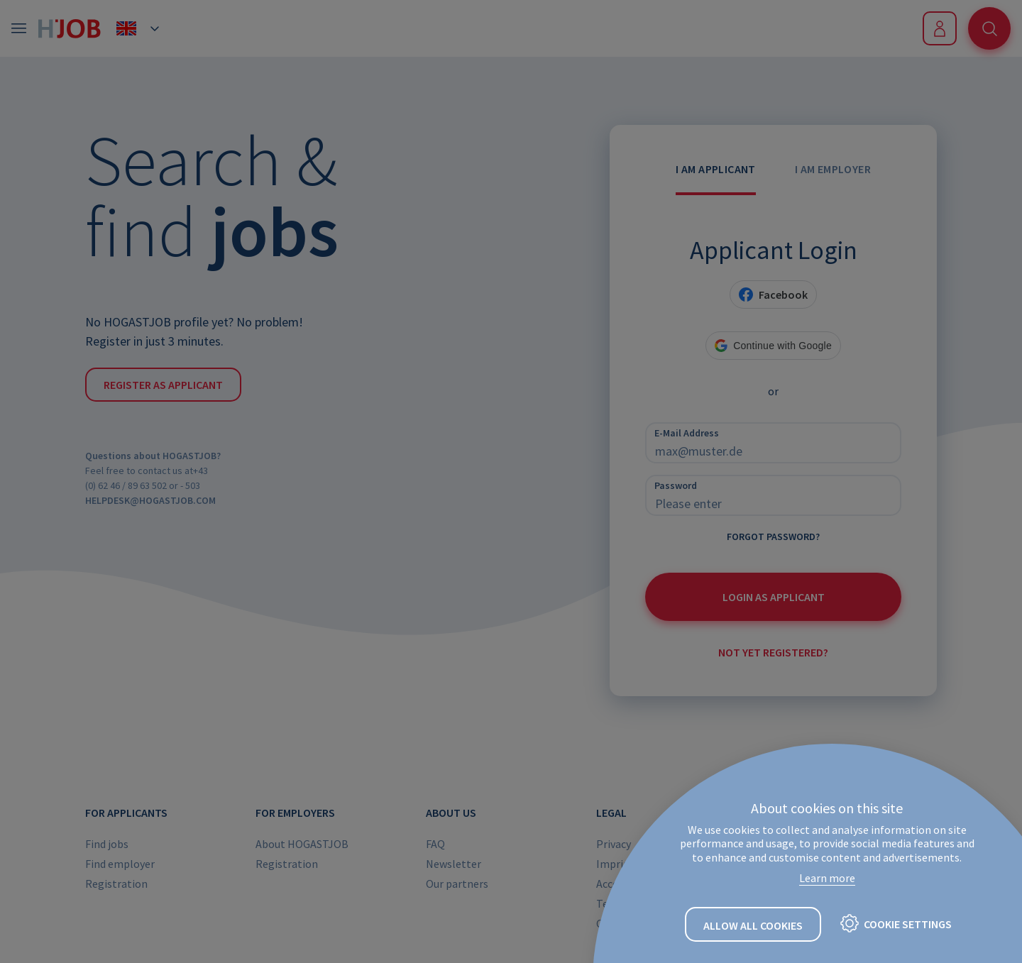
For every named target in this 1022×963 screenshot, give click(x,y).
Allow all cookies (753, 925)
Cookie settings (908, 924)
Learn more (827, 878)
